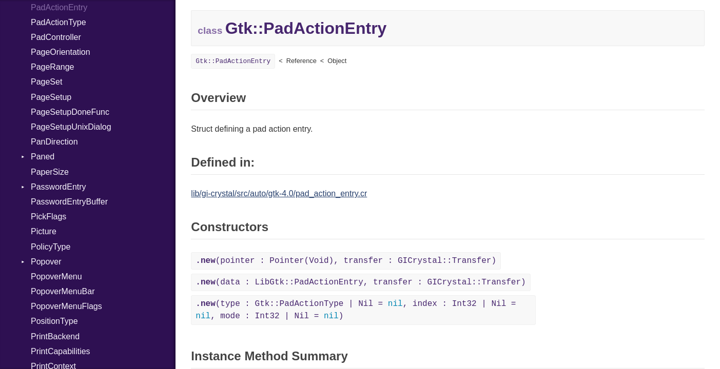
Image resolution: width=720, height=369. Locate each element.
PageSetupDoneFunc (70, 112)
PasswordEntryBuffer (69, 201)
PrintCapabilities (60, 351)
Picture (43, 231)
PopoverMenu (56, 276)
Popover (46, 261)
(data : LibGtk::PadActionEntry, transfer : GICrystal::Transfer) (361, 282)
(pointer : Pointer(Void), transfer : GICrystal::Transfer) (346, 260)
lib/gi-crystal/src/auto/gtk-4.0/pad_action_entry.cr (279, 193)
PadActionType (58, 22)
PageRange (52, 67)
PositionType (54, 321)
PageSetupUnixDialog (71, 126)
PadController (56, 37)
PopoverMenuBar (63, 291)
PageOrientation (60, 52)
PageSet (46, 81)
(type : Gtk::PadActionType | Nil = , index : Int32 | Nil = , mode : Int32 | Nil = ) (356, 310)
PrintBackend (55, 336)
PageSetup (51, 97)
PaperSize (50, 172)
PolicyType (50, 246)
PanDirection (54, 141)
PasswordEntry (58, 186)
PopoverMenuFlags (66, 306)
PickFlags (48, 216)
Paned (42, 156)
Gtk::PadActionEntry (233, 61)
